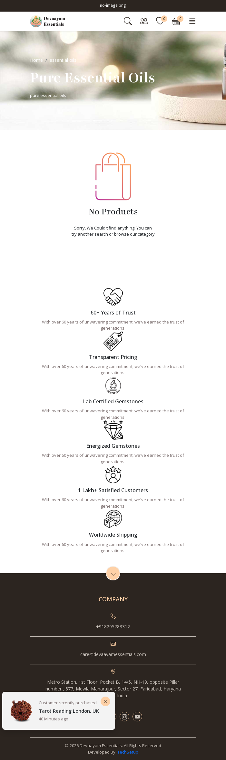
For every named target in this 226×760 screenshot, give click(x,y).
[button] (176, 20)
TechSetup (127, 752)
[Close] (105, 701)
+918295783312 (113, 627)
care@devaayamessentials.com (113, 654)
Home (36, 60)
